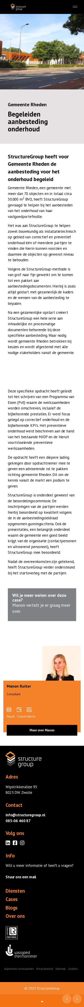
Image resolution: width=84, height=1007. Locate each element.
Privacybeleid (44, 968)
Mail (67, 999)
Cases (12, 899)
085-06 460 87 (18, 820)
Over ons (15, 916)
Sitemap (60, 968)
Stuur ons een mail (21, 876)
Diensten (15, 891)
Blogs (11, 908)
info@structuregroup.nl (25, 814)
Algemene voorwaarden (19, 968)
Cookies (73, 968)
